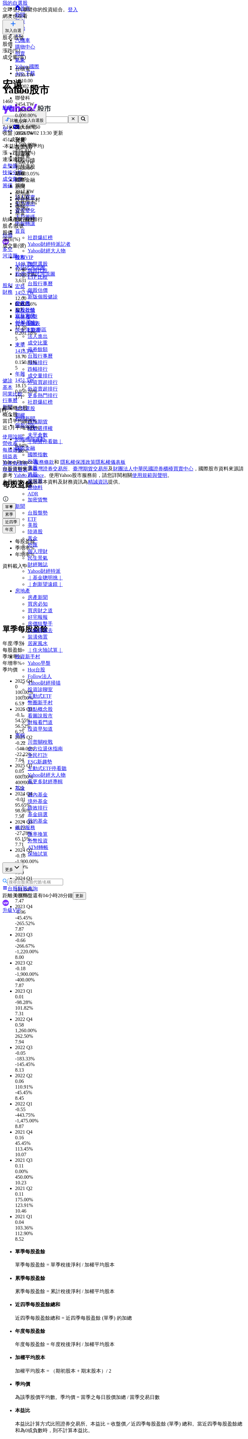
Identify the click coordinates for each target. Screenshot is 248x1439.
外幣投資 (38, 840)
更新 (79, 895)
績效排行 (38, 807)
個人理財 (38, 551)
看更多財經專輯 (45, 781)
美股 (33, 525)
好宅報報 (38, 617)
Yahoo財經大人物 (47, 775)
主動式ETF (39, 696)
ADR (33, 493)
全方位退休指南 (45, 748)
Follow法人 (40, 676)
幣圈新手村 (40, 702)
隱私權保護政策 (77, 462)
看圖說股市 (40, 715)
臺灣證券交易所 (50, 468)
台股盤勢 (38, 512)
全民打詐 (38, 755)
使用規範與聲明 (149, 475)
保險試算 (38, 854)
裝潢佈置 (38, 636)
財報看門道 (40, 722)
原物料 (35, 487)
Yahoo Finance (29, 475)
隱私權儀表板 (110, 462)
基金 (20, 788)
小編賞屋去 (40, 630)
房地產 (22, 590)
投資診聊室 (40, 689)
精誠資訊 (98, 481)
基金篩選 (38, 814)
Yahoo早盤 (39, 663)
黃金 (33, 538)
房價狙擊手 (40, 623)
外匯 (33, 544)
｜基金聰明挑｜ (45, 577)
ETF (32, 519)
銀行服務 (25, 827)
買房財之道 (40, 610)
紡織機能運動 (30, 439)
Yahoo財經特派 (44, 571)
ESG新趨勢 (40, 761)
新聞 (20, 506)
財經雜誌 (38, 564)
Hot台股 (36, 669)
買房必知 (38, 604)
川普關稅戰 (40, 742)
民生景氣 (38, 558)
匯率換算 (38, 834)
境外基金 (38, 801)
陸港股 (35, 531)
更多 (13, 867)
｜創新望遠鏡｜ (45, 584)
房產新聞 (38, 597)
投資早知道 (40, 729)
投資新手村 (27, 656)
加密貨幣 (38, 499)
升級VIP (12, 910)
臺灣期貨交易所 (90, 468)
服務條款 (44, 462)
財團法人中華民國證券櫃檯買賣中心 (153, 468)
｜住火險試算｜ (45, 650)
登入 (73, 9)
